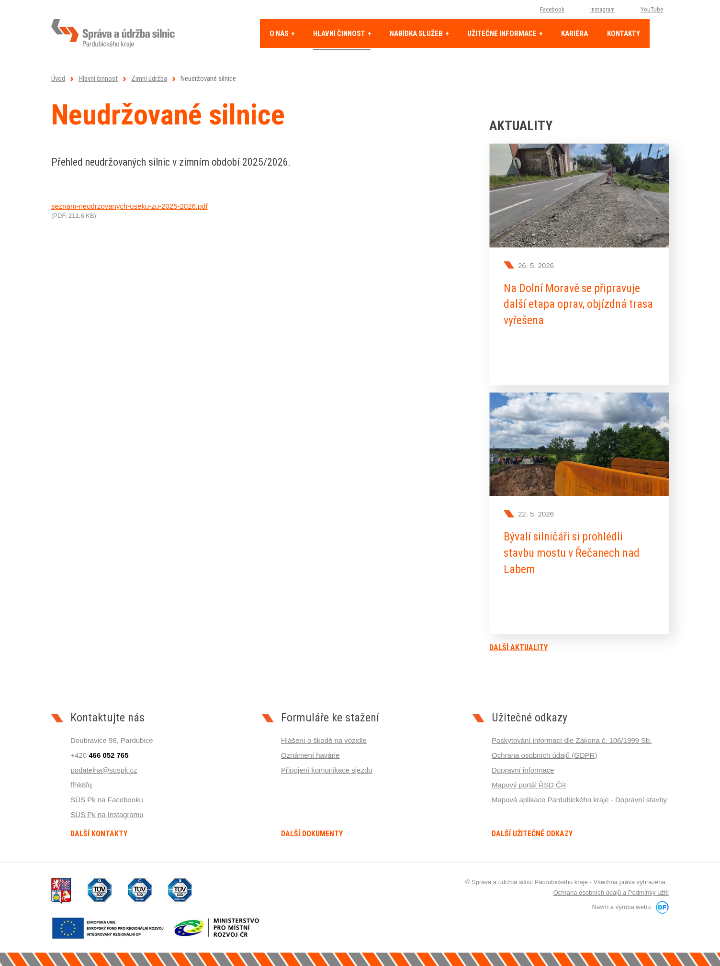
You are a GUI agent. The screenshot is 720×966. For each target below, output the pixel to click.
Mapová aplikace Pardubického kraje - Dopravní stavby (579, 799)
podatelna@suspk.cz (103, 769)
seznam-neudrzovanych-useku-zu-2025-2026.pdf (129, 206)
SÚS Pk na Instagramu (107, 814)
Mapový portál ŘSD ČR (529, 784)
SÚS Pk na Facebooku (106, 799)
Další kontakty (98, 833)
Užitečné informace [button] (502, 33)
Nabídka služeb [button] (417, 33)
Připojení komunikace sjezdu (326, 769)
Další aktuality (518, 646)
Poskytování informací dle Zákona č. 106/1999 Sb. (572, 740)
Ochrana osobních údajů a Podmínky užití (611, 892)
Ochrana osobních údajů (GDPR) (544, 755)
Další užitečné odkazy (532, 833)
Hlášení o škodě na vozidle (324, 740)
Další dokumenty (312, 833)
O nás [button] (280, 33)
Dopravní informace (523, 769)
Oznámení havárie (310, 755)
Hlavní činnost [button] (340, 33)
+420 (99, 755)
